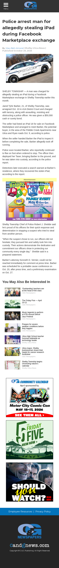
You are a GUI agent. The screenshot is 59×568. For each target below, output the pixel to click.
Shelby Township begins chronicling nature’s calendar (32, 364)
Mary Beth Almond (14, 48)
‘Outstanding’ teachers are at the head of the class (33, 290)
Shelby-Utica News (35, 48)
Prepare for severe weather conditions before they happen (33, 326)
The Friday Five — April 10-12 (32, 301)
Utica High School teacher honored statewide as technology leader (33, 338)
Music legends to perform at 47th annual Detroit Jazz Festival (32, 314)
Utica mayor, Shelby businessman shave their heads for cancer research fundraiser (33, 351)
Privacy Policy (43, 511)
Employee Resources (20, 511)
